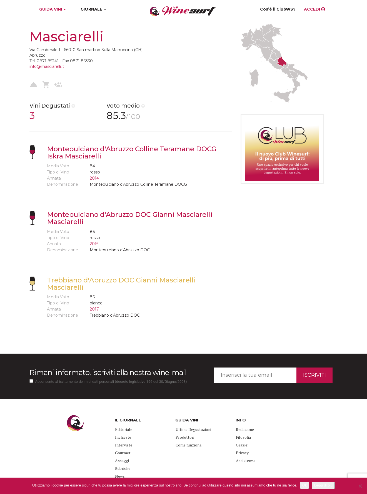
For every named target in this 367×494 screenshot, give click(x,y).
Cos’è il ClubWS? (278, 9)
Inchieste (123, 437)
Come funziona (188, 445)
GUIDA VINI (52, 9)
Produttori (185, 437)
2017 (94, 309)
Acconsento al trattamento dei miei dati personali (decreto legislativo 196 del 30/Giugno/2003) (111, 381)
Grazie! (242, 445)
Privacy (242, 452)
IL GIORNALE (128, 420)
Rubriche (122, 468)
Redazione (245, 429)
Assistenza (245, 460)
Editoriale (123, 429)
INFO (241, 420)
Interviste (123, 445)
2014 (94, 178)
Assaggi (122, 460)
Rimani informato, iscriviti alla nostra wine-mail (107, 372)
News (120, 476)
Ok (304, 485)
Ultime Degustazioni (193, 429)
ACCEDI (314, 9)
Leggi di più (323, 485)
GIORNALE (93, 9)
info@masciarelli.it (46, 66)
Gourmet (123, 452)
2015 (94, 243)
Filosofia (243, 437)
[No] (360, 486)
